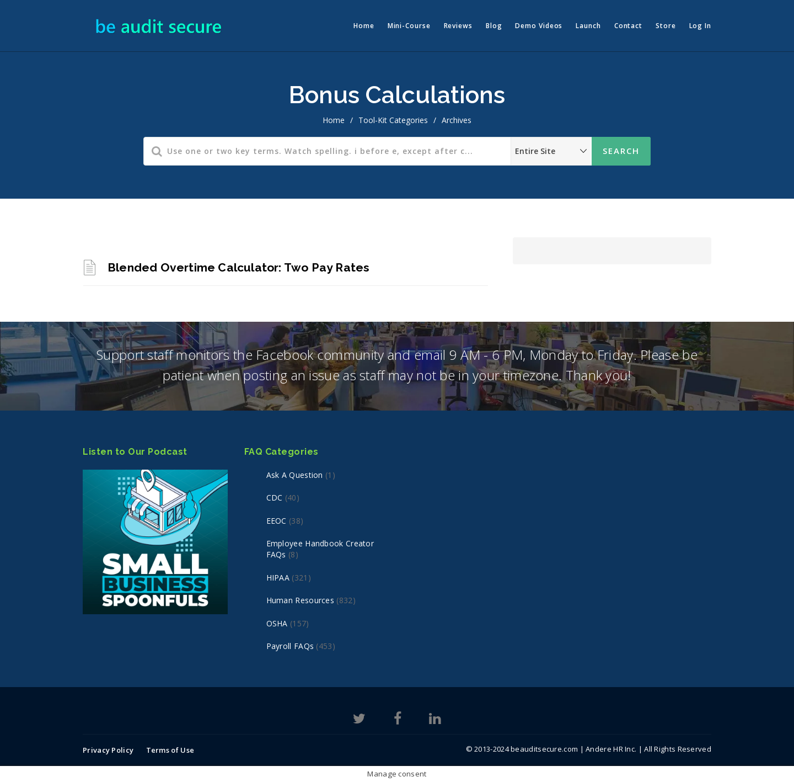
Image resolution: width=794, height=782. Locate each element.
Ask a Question (294, 475)
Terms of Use (170, 750)
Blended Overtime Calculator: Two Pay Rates (238, 267)
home (334, 120)
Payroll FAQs (290, 646)
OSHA (277, 623)
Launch (588, 25)
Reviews (458, 25)
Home (363, 25)
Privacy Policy (108, 750)
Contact (628, 25)
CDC (274, 497)
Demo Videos (538, 25)
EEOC (276, 520)
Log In (700, 25)
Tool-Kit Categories (393, 120)
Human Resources (300, 600)
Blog (494, 25)
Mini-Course (409, 25)
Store (666, 25)
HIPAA (278, 577)
